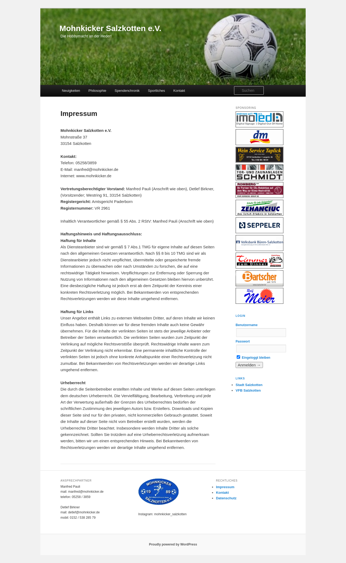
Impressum (225, 487)
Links (240, 378)
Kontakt (179, 91)
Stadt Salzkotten (249, 385)
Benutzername (247, 325)
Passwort (243, 341)
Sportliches (156, 91)
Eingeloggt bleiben (253, 358)
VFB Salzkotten (248, 390)
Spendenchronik (127, 91)
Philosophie (97, 91)
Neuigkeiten (71, 91)
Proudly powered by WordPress (173, 544)
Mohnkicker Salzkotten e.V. (110, 28)
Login (240, 315)
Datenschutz (226, 498)
